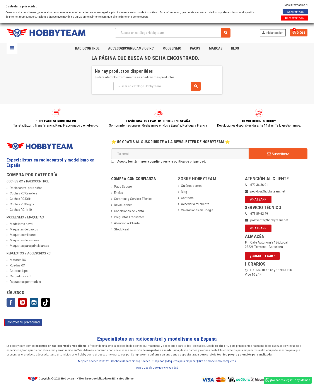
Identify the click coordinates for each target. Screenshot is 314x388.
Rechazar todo (294, 18)
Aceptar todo (295, 12)
